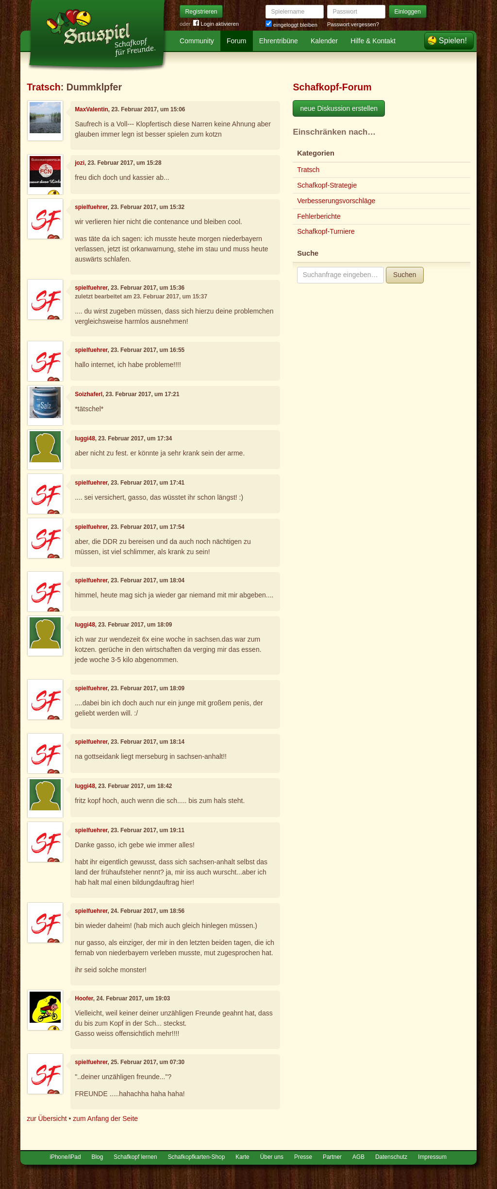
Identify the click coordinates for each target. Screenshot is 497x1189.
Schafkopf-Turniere (326, 231)
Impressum (432, 1157)
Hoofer (84, 998)
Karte (242, 1157)
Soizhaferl (88, 394)
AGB (358, 1157)
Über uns (271, 1157)
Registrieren (201, 11)
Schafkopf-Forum (332, 87)
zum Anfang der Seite (105, 1118)
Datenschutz (391, 1157)
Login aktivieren (216, 24)
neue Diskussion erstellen (339, 108)
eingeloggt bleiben (291, 25)
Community (197, 41)
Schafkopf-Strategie (327, 185)
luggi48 (85, 438)
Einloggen (408, 11)
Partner (332, 1157)
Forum (236, 41)
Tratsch (44, 87)
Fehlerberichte (319, 216)
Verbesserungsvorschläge (336, 201)
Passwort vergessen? (353, 24)
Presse (303, 1157)
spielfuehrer (91, 207)
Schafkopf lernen (135, 1157)
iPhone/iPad (65, 1157)
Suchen (404, 275)
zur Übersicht (46, 1118)
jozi (79, 162)
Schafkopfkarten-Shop (196, 1157)
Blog (97, 1157)
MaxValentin (91, 109)
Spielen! (453, 40)
